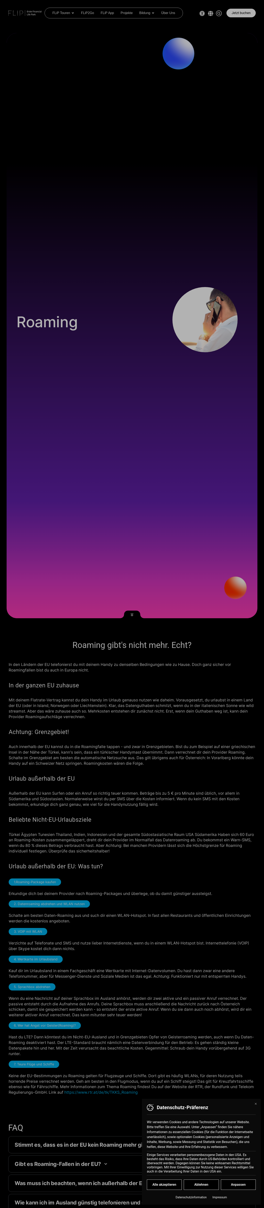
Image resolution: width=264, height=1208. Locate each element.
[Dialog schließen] (255, 1107)
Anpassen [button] (238, 1188)
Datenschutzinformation (191, 1200)
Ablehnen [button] (201, 1188)
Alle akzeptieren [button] (164, 1188)
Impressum (219, 1200)
